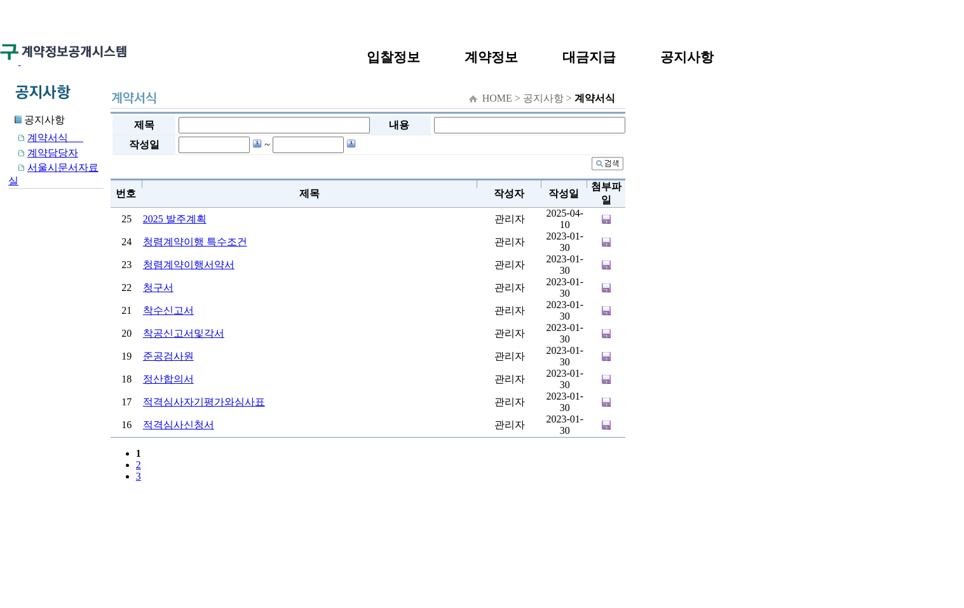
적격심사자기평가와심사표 (204, 401)
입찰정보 (393, 57)
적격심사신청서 (178, 424)
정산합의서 (168, 379)
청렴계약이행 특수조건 (195, 241)
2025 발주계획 (175, 218)
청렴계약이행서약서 (188, 264)
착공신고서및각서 (183, 333)
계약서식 (45, 137)
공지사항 (687, 57)
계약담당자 (43, 152)
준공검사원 (168, 356)
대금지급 (589, 57)
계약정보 (491, 57)
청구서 (158, 287)
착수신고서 (168, 310)
